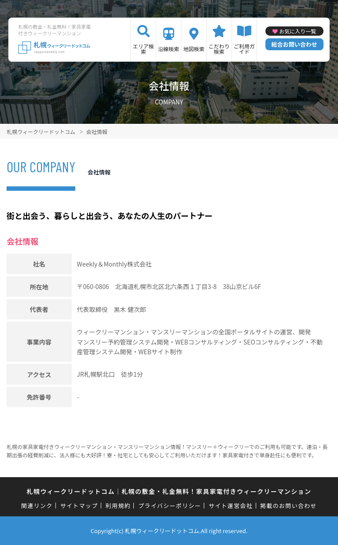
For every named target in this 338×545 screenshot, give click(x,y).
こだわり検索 (219, 48)
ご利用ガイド (244, 48)
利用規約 (118, 505)
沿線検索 (168, 48)
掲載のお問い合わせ (288, 505)
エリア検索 (143, 48)
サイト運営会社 (231, 505)
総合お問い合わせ (294, 44)
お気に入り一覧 (297, 31)
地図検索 (193, 48)
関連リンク (37, 505)
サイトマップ (79, 505)
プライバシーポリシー (169, 505)
